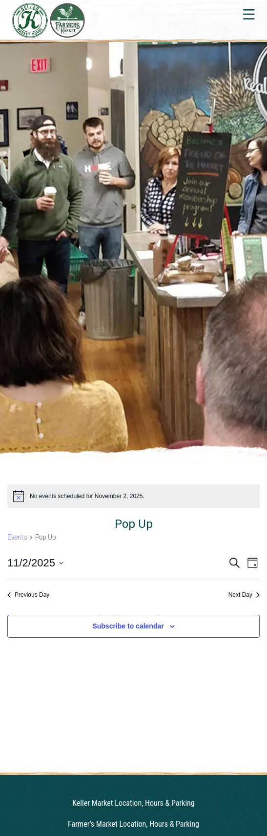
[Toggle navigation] (248, 14)
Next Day (244, 594)
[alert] (133, 496)
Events (17, 537)
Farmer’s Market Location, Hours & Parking (133, 824)
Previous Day (28, 594)
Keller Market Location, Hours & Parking (133, 803)
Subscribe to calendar (128, 626)
